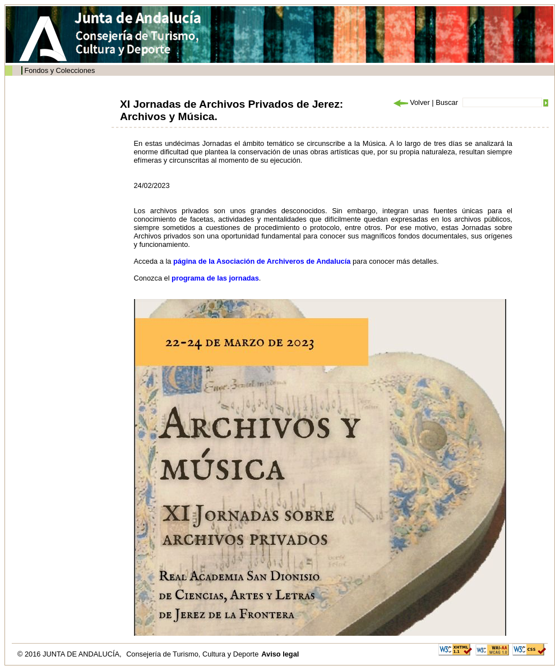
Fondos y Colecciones (59, 70)
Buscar (447, 102)
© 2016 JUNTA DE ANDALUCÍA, (70, 654)
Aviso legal (280, 654)
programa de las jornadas (215, 278)
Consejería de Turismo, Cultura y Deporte (192, 654)
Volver (411, 102)
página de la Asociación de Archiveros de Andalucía (261, 261)
